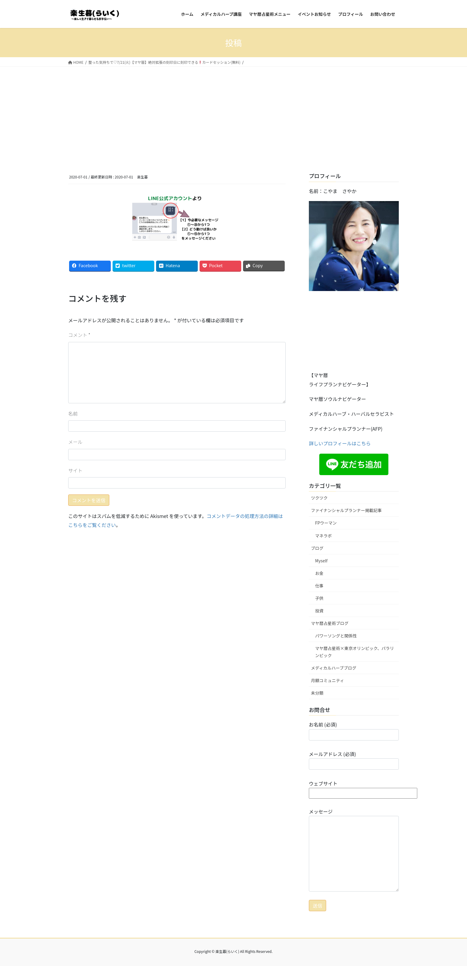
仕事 (319, 586)
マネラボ (323, 536)
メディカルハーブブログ (333, 668)
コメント (79, 334)
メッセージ (354, 850)
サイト (75, 470)
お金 (319, 573)
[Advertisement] (233, 111)
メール (75, 441)
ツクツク (319, 498)
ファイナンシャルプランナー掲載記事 (346, 510)
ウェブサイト (363, 788)
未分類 (317, 693)
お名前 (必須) (354, 730)
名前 (73, 413)
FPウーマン (326, 523)
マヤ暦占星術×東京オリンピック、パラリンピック (354, 651)
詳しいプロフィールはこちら (340, 443)
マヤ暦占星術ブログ (329, 623)
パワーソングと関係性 (336, 636)
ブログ (317, 548)
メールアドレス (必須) (354, 760)
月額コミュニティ (327, 680)
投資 (319, 611)
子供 (319, 598)
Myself (321, 561)
